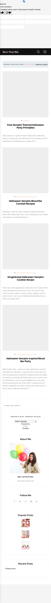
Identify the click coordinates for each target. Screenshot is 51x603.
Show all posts (42, 64)
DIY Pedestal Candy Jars (14, 550)
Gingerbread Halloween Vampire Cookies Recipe (25, 278)
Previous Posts (13, 405)
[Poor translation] (8, 13)
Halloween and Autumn (26, 197)
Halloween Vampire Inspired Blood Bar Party (25, 359)
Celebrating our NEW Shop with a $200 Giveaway (24, 539)
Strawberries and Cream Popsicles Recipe (21, 528)
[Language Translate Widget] (26, 421)
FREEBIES (26, 121)
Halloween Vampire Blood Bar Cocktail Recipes (25, 202)
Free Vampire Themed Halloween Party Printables (25, 126)
